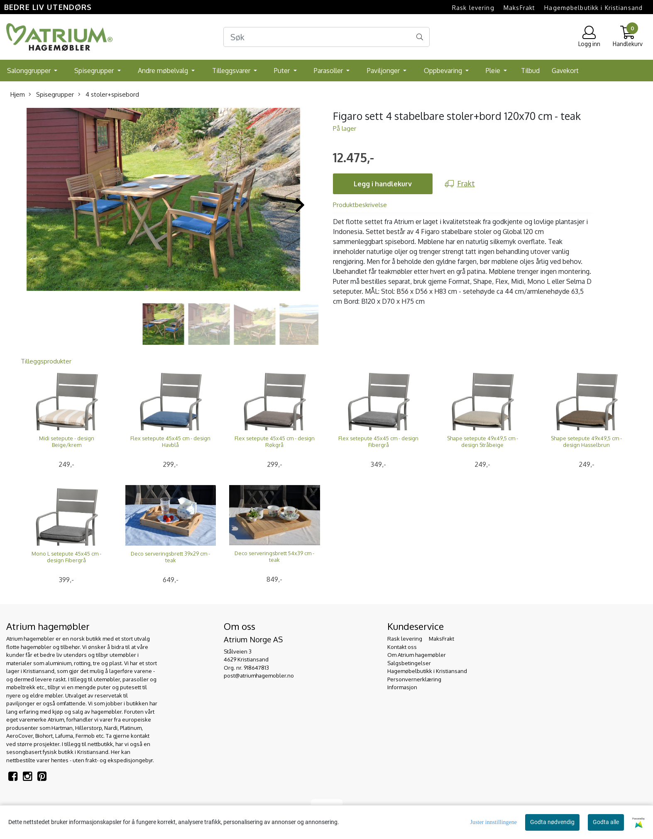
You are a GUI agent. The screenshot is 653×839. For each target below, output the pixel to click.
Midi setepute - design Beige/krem (66, 441)
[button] (146, 286)
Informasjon (402, 687)
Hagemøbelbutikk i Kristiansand (593, 7)
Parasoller (329, 70)
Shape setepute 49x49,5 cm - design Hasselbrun (586, 441)
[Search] (326, 37)
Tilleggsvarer (232, 70)
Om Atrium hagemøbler (416, 654)
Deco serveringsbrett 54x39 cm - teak (274, 556)
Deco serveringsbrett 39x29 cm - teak (170, 556)
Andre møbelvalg (164, 70)
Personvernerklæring (414, 679)
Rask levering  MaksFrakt (493, 7)
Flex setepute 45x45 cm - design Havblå (170, 441)
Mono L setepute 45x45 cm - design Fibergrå (66, 556)
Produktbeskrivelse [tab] (360, 205)
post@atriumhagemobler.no (259, 675)
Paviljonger (384, 70)
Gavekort (565, 70)
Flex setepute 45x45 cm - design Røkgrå (275, 441)
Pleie (494, 70)
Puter (282, 70)
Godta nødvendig (552, 822)
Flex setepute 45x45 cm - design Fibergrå (378, 441)
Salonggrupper (29, 70)
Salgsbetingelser (409, 663)
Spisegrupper (94, 70)
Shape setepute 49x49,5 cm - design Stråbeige (482, 441)
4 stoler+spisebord (108, 94)
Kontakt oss (402, 647)
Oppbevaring (444, 70)
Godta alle (606, 822)
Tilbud (530, 70)
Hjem (17, 94)
